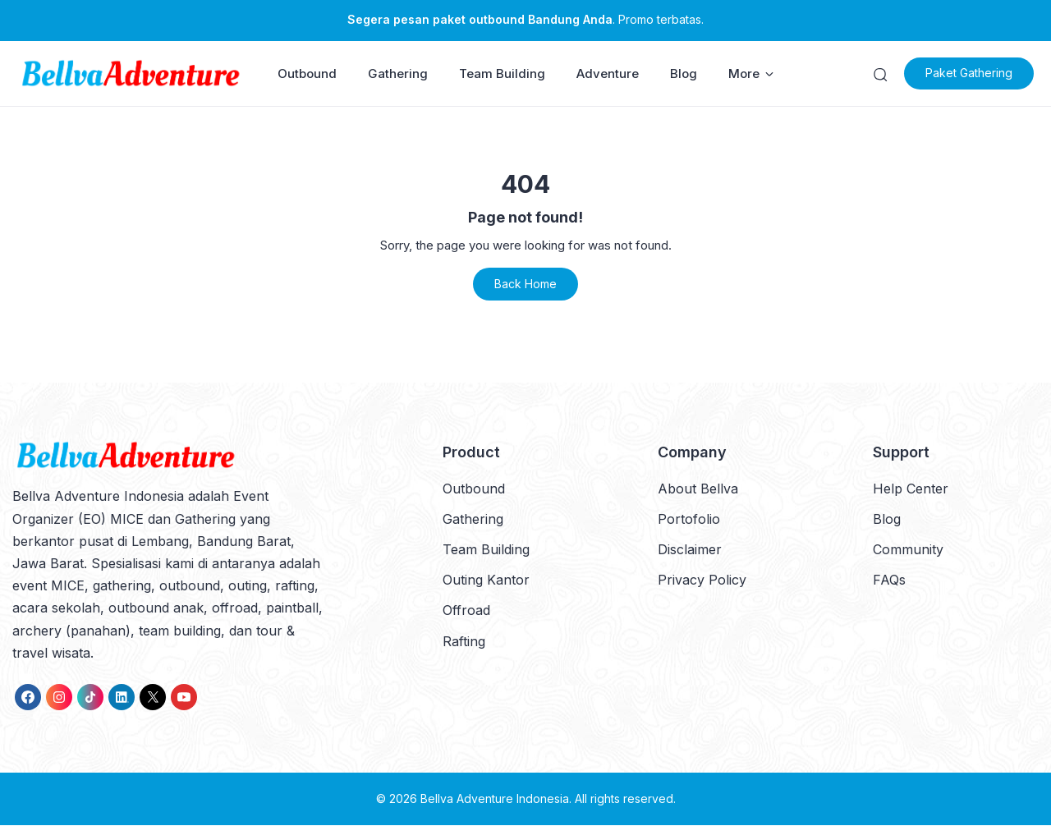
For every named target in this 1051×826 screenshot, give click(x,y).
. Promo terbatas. (525, 19)
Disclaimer (690, 551)
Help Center (910, 489)
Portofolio (689, 520)
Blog (683, 74)
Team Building (502, 74)
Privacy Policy (702, 581)
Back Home (525, 285)
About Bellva (698, 489)
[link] (28, 698)
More (750, 74)
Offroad (466, 611)
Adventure (607, 74)
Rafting (464, 642)
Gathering (398, 74)
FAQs (889, 581)
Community (908, 551)
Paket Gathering (973, 74)
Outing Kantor (486, 581)
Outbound (307, 74)
